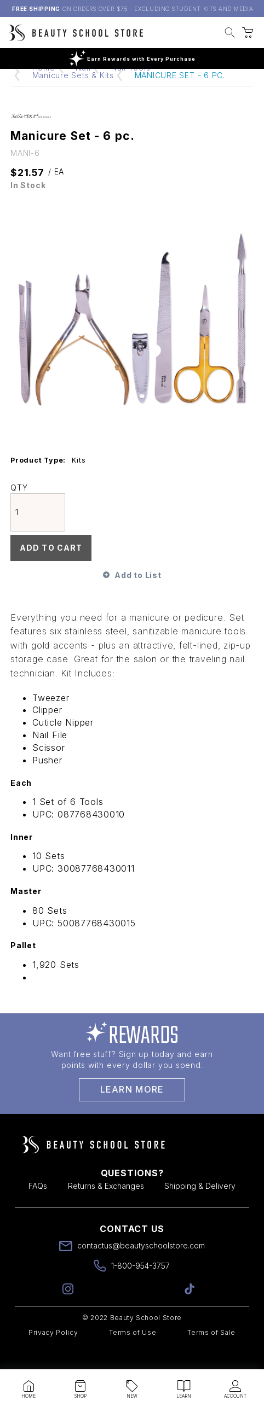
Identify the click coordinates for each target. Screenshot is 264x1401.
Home (43, 88)
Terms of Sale (211, 1353)
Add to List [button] (137, 595)
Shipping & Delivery (200, 1206)
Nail (83, 88)
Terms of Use (132, 1353)
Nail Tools (131, 88)
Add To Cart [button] (51, 568)
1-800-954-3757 (140, 1286)
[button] (230, 34)
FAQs (37, 1206)
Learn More (132, 1110)
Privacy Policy (53, 1353)
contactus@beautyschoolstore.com (141, 1266)
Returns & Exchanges (106, 1206)
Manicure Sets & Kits (73, 96)
